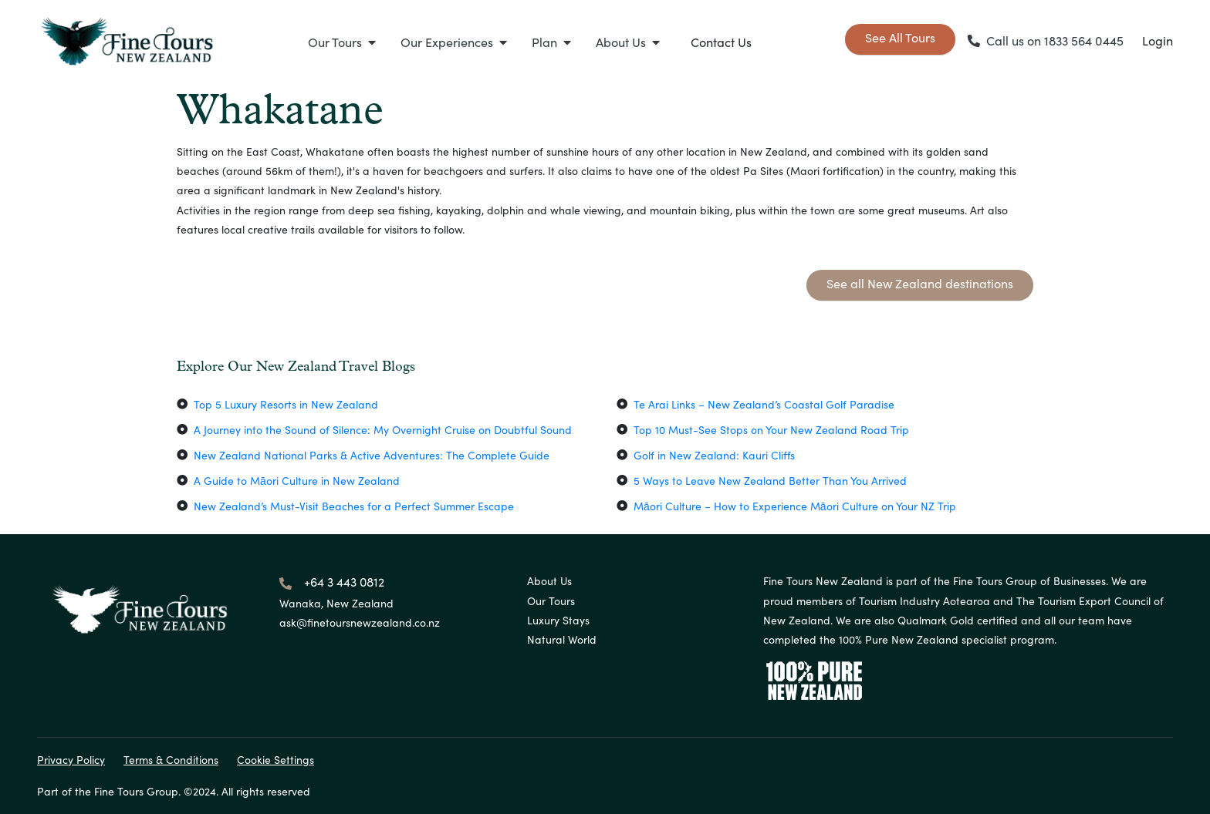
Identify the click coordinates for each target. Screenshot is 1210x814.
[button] (342, 42)
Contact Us (721, 42)
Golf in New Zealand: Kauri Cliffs (714, 455)
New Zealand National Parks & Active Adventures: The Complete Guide (371, 455)
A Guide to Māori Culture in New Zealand (297, 480)
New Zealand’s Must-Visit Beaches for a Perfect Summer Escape (354, 506)
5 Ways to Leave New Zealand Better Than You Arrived (770, 480)
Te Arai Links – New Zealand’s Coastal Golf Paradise (764, 404)
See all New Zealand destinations (919, 283)
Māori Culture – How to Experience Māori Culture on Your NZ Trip (795, 506)
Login (1157, 40)
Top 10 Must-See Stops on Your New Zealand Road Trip (771, 429)
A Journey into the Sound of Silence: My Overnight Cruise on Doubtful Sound (383, 429)
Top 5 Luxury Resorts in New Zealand (286, 404)
